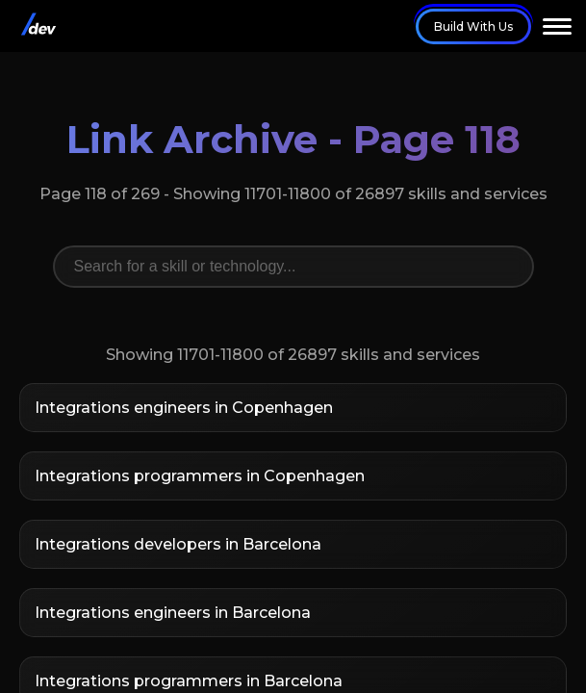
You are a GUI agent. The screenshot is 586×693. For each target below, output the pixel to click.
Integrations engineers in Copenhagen (184, 407)
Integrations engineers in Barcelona (173, 612)
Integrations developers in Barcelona (178, 544)
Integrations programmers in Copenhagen (200, 476)
